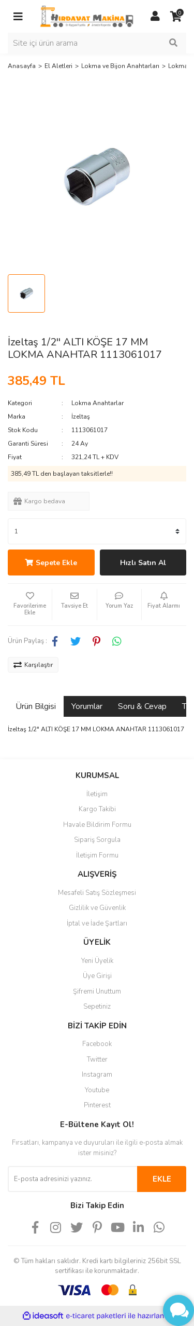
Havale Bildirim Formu (97, 824)
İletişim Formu (97, 855)
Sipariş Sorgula (97, 840)
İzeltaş (80, 416)
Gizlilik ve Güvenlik (97, 908)
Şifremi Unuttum (97, 991)
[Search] (97, 43)
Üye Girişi (97, 976)
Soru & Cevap (142, 706)
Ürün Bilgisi (36, 706)
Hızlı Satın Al (143, 563)
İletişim (97, 794)
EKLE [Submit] (162, 1179)
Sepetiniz (97, 1006)
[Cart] (176, 16)
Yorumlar (86, 706)
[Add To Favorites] (30, 604)
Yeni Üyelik (97, 961)
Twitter (97, 1059)
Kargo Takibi (97, 809)
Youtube (97, 1090)
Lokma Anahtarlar (97, 403)
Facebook (97, 1044)
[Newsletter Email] (72, 1179)
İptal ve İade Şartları (97, 923)
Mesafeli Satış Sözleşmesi (97, 893)
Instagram (97, 1074)
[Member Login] (155, 16)
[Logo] (87, 16)
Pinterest (97, 1105)
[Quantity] (97, 531)
